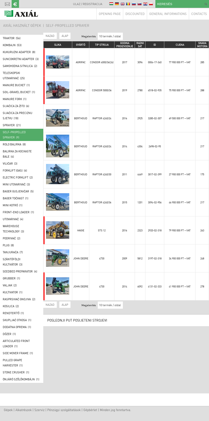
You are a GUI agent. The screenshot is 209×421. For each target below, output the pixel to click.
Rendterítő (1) (13, 313)
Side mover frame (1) (18, 353)
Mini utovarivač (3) (16, 184)
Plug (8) (8, 245)
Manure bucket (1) (16, 85)
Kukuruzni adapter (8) (19, 52)
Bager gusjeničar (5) (18, 191)
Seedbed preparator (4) (20, 271)
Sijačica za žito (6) (16, 106)
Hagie (80, 230)
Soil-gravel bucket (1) (19, 92)
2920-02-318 (155, 230)
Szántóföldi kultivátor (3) (12, 261)
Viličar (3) (10, 163)
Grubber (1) (11, 278)
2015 (124, 202)
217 (202, 118)
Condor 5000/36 (101, 90)
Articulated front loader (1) (16, 343)
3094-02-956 (155, 202)
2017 (124, 62)
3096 (139, 62)
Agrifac (81, 62)
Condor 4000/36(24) (102, 62)
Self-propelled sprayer (67, 25)
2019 (124, 90)
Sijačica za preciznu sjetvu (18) (17, 115)
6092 (139, 286)
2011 (124, 174)
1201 (139, 202)
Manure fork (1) (14, 99)
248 (202, 258)
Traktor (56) (11, 38)
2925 (139, 118)
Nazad (50, 36)
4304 (139, 146)
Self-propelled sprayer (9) (14, 134)
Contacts (199, 14)
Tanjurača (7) (13, 252)
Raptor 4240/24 (101, 118)
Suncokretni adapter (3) (21, 59)
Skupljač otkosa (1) (17, 320)
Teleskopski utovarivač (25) (14, 75)
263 (202, 230)
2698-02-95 (155, 146)
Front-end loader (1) (18, 212)
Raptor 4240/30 (101, 174)
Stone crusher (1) (16, 372)
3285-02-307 (155, 118)
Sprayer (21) (12, 125)
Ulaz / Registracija (87, 4)
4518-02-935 (155, 90)
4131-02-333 (155, 286)
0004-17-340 (155, 62)
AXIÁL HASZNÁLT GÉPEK (22, 25)
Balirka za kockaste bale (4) (17, 154)
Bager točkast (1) (15, 198)
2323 (139, 230)
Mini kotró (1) (12, 205)
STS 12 (102, 230)
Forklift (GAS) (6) (15, 170)
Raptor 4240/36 (101, 202)
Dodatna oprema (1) (17, 327)
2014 (124, 146)
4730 (101, 258)
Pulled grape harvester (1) (13, 362)
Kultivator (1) (12, 292)
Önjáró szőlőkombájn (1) (21, 379)
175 (202, 174)
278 (202, 286)
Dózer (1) (9, 334)
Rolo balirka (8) (14, 144)
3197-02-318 (155, 258)
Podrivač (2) (11, 238)
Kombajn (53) (12, 45)
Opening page (110, 14)
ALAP (65, 36)
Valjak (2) (10, 285)
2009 (124, 258)
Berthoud (80, 118)
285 (202, 62)
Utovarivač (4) (13, 219)
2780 (139, 90)
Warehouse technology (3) (13, 228)
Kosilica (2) (11, 306)
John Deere (80, 258)
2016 (124, 118)
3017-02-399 (155, 174)
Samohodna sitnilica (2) (20, 66)
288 (202, 90)
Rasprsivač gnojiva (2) (19, 299)
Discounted (135, 14)
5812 (139, 258)
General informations (168, 14)
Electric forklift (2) (18, 177)
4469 (139, 174)
